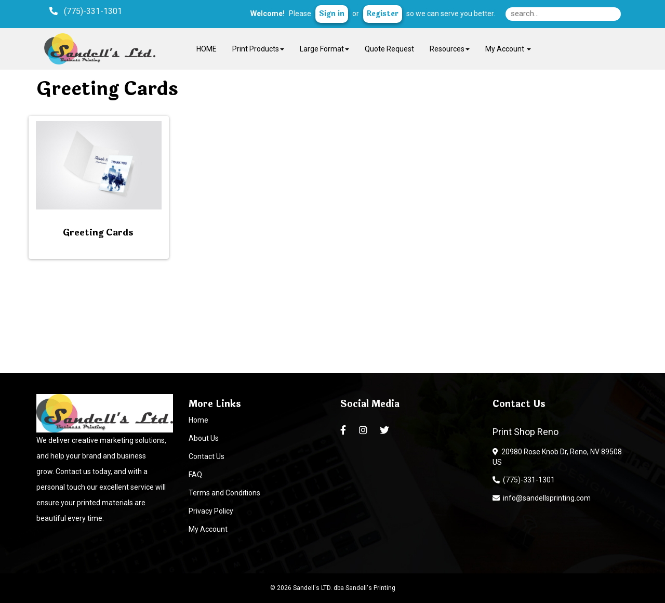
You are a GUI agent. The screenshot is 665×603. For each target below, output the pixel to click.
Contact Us (206, 456)
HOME (206, 49)
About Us (204, 438)
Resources (450, 49)
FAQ (195, 474)
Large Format (324, 49)
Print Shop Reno (525, 431)
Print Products (258, 49)
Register (382, 13)
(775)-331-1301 (524, 480)
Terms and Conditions (224, 493)
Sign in (331, 13)
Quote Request (389, 49)
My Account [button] (508, 49)
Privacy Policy (211, 511)
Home (198, 420)
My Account (208, 529)
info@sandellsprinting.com (542, 498)
